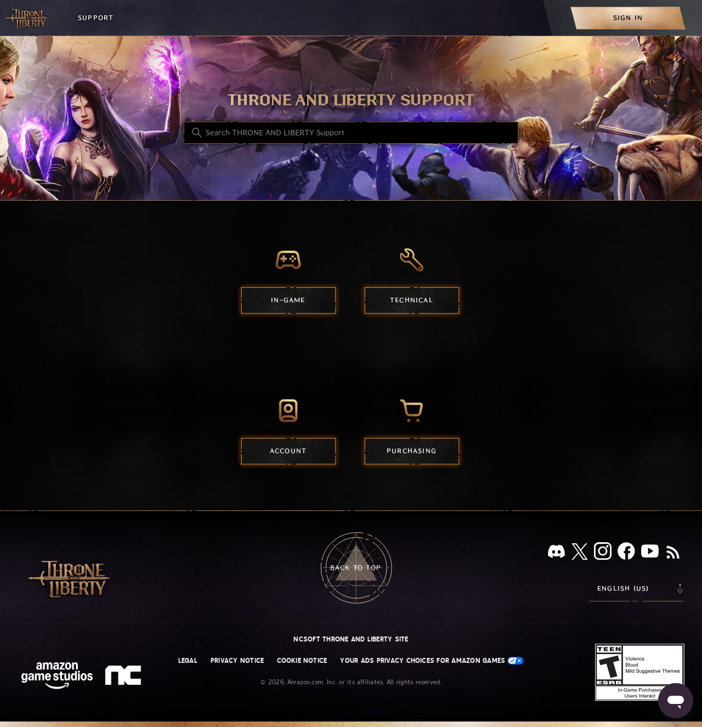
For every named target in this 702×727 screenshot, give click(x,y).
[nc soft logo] (124, 678)
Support (96, 17)
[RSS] (673, 553)
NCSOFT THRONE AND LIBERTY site (350, 639)
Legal (187, 660)
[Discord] (556, 553)
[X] (579, 553)
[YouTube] (650, 553)
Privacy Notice (237, 660)
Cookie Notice (302, 660)
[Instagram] (603, 553)
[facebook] (626, 553)
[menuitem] (628, 18)
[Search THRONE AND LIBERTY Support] (351, 133)
